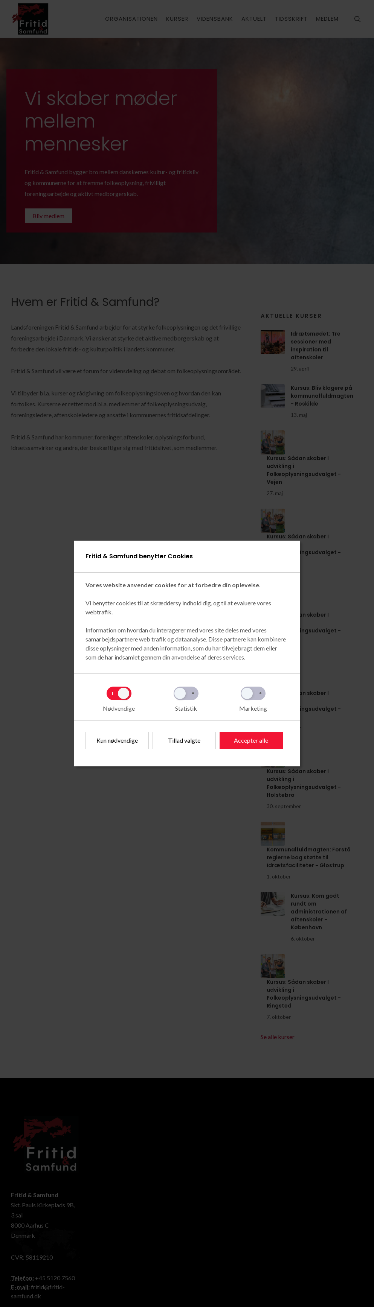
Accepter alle (251, 740)
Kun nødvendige (117, 740)
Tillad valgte (184, 740)
